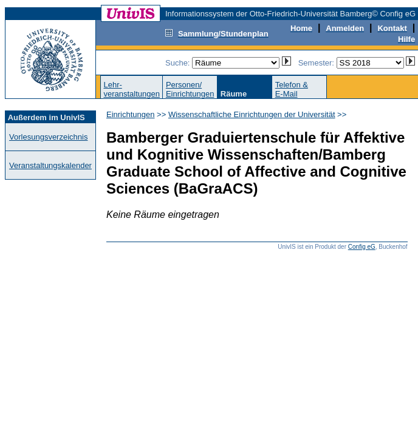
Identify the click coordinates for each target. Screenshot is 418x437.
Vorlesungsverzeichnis (48, 136)
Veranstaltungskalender (50, 165)
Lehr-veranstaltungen (131, 89)
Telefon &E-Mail (291, 89)
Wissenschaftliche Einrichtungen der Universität (251, 114)
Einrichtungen (130, 114)
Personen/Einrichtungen (190, 89)
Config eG (361, 246)
